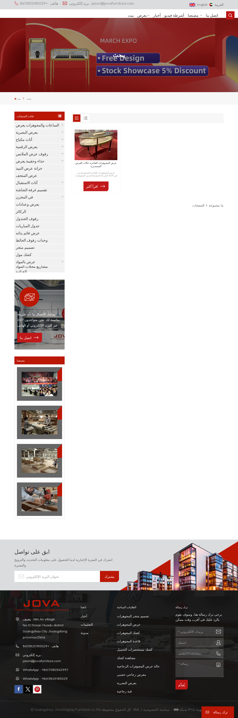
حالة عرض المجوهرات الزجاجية (138, 666)
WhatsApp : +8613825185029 (45, 678)
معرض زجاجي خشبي (131, 674)
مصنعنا (193, 15)
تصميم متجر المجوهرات (133, 616)
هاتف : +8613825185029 (36, 3)
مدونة (85, 632)
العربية (216, 4)
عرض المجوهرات (128, 624)
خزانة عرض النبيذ (29, 168)
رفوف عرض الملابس (32, 154)
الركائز (21, 211)
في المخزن (24, 197)
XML (136, 709)
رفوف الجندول (27, 218)
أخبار (157, 15)
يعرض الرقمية (26, 146)
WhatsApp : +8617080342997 (45, 669)
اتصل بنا (212, 15)
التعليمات (87, 624)
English (198, 4)
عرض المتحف (26, 175)
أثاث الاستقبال (26, 182)
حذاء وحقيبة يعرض (30, 161)
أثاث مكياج (24, 139)
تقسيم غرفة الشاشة (31, 190)
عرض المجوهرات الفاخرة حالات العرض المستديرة (96, 165)
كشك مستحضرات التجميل (134, 649)
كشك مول (24, 254)
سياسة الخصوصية (157, 709)
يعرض (142, 15)
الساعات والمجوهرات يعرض (37, 125)
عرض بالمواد (25, 262)
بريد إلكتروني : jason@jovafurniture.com (98, 3)
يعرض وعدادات (27, 204)
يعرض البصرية (27, 132)
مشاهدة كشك (126, 657)
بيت (131, 15)
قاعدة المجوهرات (128, 641)
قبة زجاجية (124, 691)
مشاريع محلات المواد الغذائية (32, 268)
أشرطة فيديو (174, 15)
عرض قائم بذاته (28, 233)
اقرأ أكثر (92, 186)
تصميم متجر (25, 247)
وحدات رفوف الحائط (32, 240)
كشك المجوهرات (128, 632)
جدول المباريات (28, 226)
